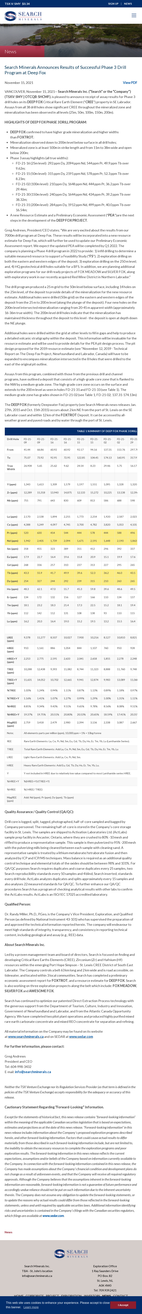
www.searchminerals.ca (26, 1036)
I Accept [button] (123, 1305)
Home (18, 1295)
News (8, 1232)
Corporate (35, 1295)
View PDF (130, 83)
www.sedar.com (81, 1036)
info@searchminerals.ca (33, 1072)
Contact (120, 1295)
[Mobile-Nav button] (134, 15)
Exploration (71, 1295)
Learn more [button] (31, 1307)
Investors (92, 1295)
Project (52, 1295)
